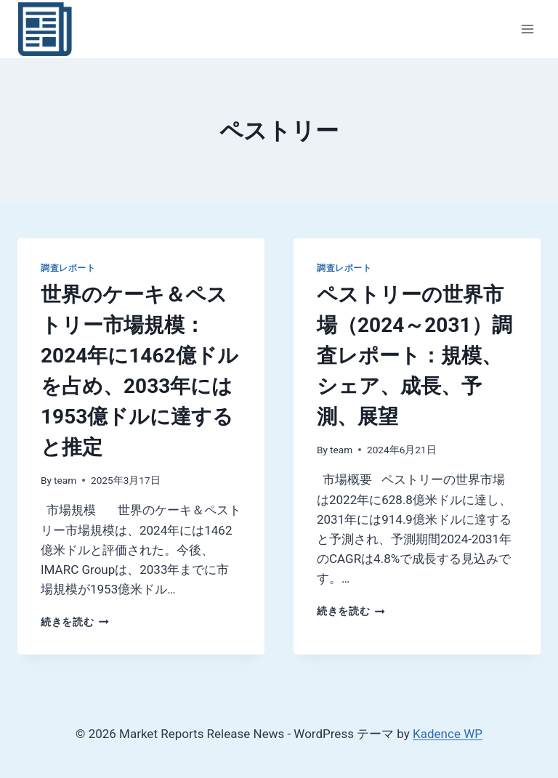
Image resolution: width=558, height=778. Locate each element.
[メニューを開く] (527, 28)
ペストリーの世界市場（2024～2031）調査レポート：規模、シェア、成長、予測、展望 (414, 356)
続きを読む (75, 622)
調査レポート (68, 268)
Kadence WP (447, 733)
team (65, 480)
